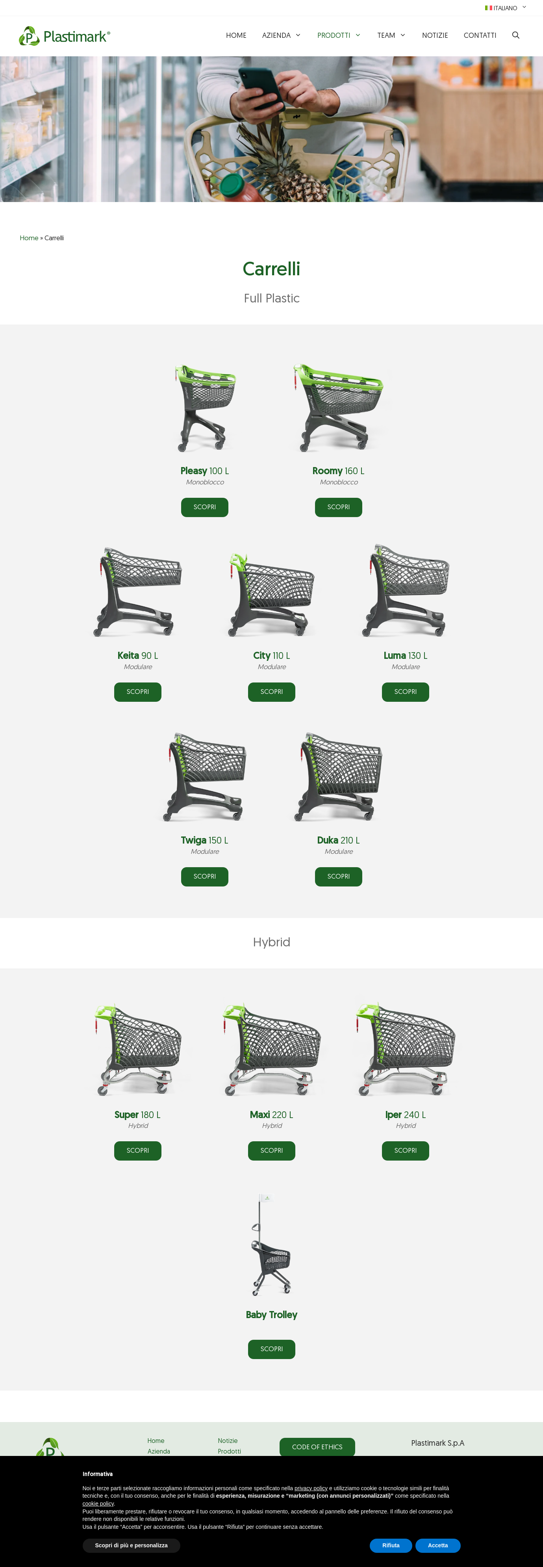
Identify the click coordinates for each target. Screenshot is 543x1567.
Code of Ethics (317, 1447)
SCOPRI (205, 507)
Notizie (435, 36)
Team (395, 36)
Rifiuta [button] (391, 1545)
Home (236, 36)
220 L (271, 1115)
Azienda (285, 36)
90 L (137, 656)
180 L (138, 1115)
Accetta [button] (438, 1545)
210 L (338, 841)
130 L (406, 656)
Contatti (480, 36)
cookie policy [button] (98, 1503)
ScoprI (406, 692)
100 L (204, 472)
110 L (271, 656)
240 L (405, 1115)
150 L (204, 841)
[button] (515, 36)
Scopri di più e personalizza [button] (131, 1545)
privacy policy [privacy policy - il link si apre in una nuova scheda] (311, 1488)
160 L (338, 472)
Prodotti (343, 36)
